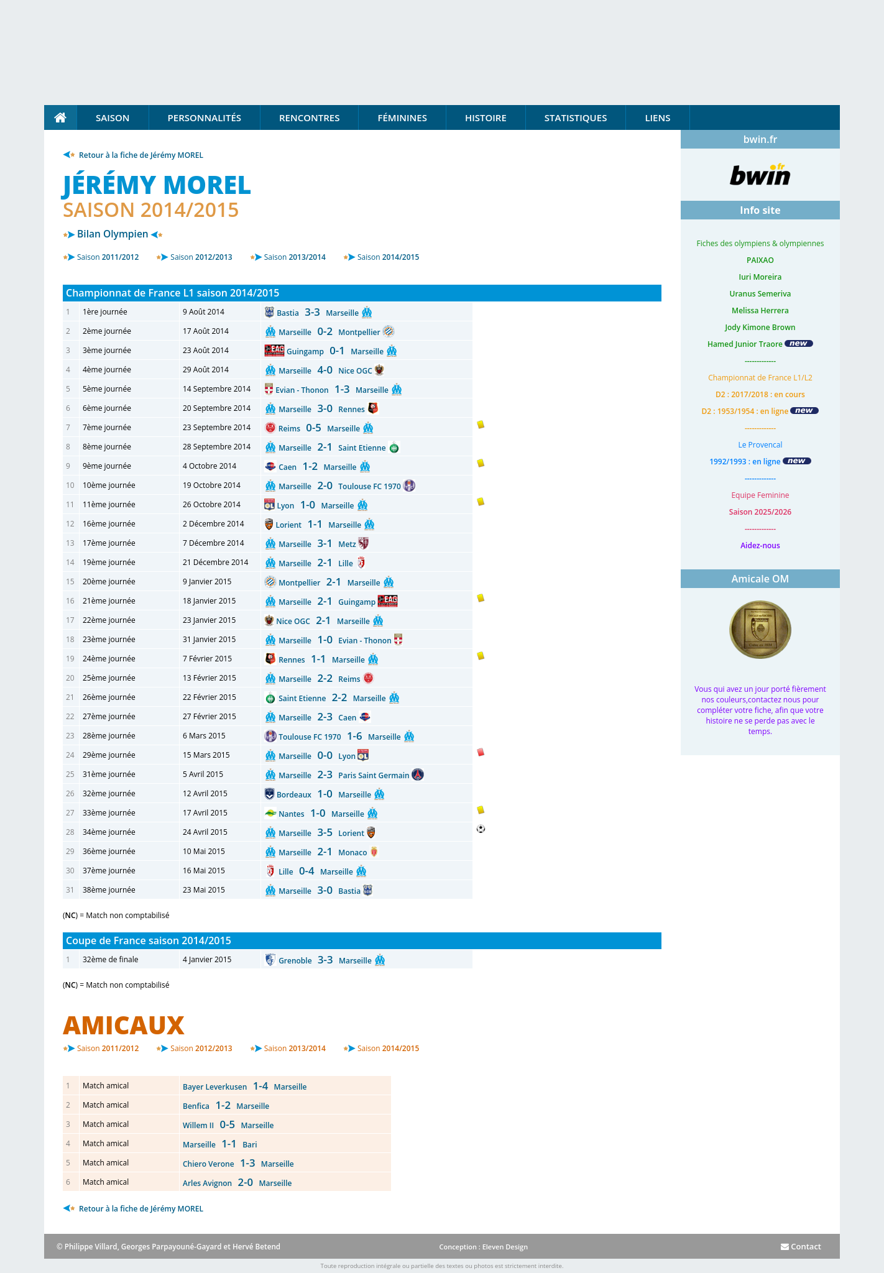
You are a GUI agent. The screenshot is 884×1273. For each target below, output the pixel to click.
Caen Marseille (318, 467)
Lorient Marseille (319, 525)
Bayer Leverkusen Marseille (245, 1087)
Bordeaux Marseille (325, 794)
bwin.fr (761, 139)
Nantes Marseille (322, 814)
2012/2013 (201, 257)
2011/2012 (108, 257)
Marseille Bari (220, 1144)
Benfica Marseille (226, 1106)
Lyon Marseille (316, 505)
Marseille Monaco (324, 852)
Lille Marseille (317, 871)
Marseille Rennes (323, 409)
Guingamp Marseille (336, 351)
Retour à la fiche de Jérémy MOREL (133, 155)
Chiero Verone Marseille (238, 1164)
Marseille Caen (318, 717)
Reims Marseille (320, 428)
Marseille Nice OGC (326, 370)
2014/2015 (388, 257)
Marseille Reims (320, 679)
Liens (657, 117)
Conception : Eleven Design (483, 1246)
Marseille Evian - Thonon (336, 640)
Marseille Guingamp (328, 602)
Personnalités (204, 117)
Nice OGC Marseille (324, 621)
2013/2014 (295, 257)
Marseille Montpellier (330, 332)
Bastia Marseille (319, 313)
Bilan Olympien (113, 234)
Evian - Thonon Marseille (332, 390)
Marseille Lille (317, 563)
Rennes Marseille (323, 660)
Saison (113, 117)
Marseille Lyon (318, 756)
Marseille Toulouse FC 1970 (341, 486)
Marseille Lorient (322, 833)
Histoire (486, 117)
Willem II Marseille (228, 1125)
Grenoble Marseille (326, 960)
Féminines (401, 117)
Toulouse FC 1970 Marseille (341, 737)
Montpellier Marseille (330, 582)
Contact (801, 1246)
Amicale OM (761, 579)
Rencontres (309, 117)
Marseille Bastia (320, 891)
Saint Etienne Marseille (333, 698)
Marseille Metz (318, 544)
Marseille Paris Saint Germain (345, 775)
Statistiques (576, 117)
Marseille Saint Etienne (333, 448)
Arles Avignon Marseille (237, 1183)
